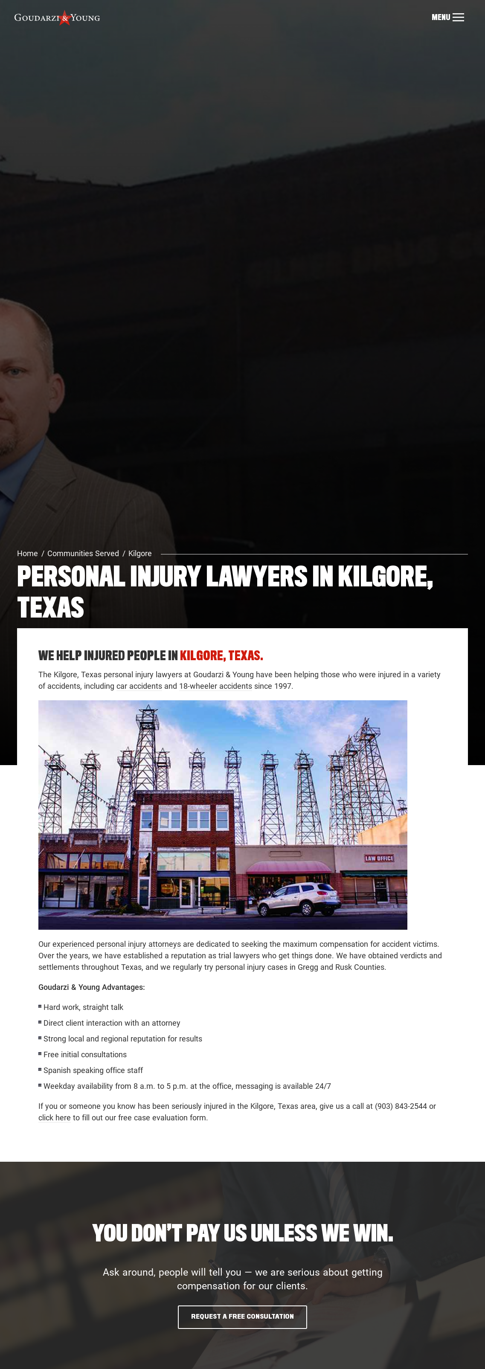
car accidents (139, 686)
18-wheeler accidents (215, 686)
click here (54, 1117)
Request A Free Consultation (242, 1317)
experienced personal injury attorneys (116, 944)
